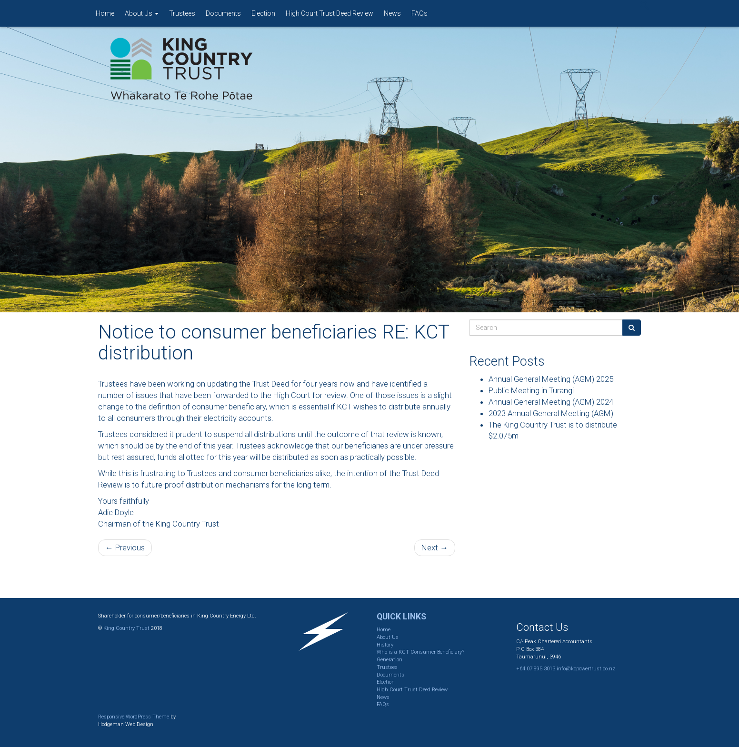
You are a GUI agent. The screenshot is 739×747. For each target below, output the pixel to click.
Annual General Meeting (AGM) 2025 (551, 379)
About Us (142, 13)
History (385, 645)
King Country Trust (126, 628)
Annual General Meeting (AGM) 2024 (551, 402)
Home (105, 13)
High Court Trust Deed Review (329, 13)
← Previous (125, 547)
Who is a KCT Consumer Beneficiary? (420, 652)
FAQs (419, 13)
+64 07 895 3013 (535, 669)
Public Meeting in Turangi (531, 390)
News (392, 13)
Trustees (182, 13)
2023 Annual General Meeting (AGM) (551, 413)
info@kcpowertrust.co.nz (586, 669)
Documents (223, 13)
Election (263, 13)
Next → (434, 547)
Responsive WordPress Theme (133, 717)
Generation (389, 660)
